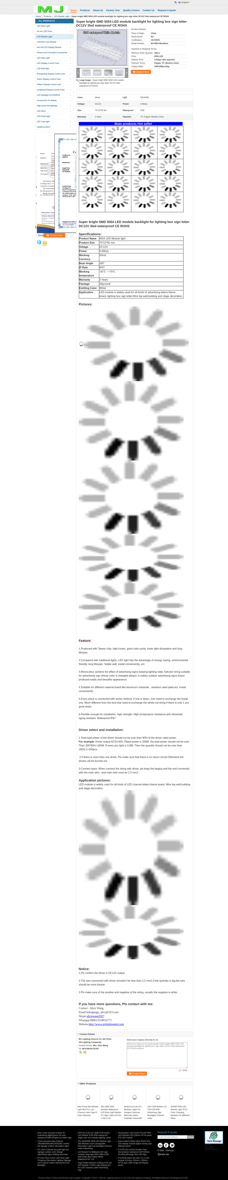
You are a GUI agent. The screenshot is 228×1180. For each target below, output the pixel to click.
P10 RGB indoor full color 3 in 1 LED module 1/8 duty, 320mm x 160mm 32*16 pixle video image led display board (134, 1161)
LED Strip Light (43, 58)
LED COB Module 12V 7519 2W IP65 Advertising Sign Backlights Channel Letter (157, 1112)
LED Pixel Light (43, 26)
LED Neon (41, 111)
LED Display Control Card (48, 63)
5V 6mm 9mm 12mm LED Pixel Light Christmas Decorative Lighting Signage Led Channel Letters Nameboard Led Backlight (54, 1161)
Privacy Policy (45, 1178)
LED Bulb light (43, 68)
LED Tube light (43, 122)
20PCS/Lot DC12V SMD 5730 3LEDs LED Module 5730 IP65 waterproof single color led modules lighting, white (94, 1135)
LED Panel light (43, 116)
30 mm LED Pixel (44, 31)
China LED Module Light (62, 1178)
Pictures (208, 1145)
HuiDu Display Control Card (49, 79)
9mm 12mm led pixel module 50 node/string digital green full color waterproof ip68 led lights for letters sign (55, 1135)
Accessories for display (47, 100)
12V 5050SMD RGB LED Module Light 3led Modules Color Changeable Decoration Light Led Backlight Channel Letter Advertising (95, 1145)
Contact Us (149, 10)
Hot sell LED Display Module (49, 47)
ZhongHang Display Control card (51, 74)
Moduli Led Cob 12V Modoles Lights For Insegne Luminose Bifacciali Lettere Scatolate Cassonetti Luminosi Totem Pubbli (134, 1114)
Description (209, 1147)
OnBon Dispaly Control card (49, 84)
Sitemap (169, 1150)
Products (85, 10)
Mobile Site (163, 1154)
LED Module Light (61, 16)
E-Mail (161, 1150)
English (185, 2)
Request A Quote (167, 10)
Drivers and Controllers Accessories (52, 52)
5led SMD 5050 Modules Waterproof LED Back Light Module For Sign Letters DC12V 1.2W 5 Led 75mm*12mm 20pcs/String (111, 1115)
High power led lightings (47, 106)
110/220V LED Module (46, 42)
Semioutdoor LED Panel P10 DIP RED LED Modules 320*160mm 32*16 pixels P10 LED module (135, 1135)
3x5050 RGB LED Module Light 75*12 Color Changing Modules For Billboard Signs (180, 1112)
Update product (43, 127)
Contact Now (142, 72)
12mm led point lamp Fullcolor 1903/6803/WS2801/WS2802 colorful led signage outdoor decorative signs (53, 1143)
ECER (185, 1178)
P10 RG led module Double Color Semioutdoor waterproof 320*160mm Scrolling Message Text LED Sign (134, 1152)
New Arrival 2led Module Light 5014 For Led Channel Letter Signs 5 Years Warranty (88, 1111)
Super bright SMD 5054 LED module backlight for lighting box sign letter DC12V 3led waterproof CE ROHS (101, 83)
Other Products (211, 1149)
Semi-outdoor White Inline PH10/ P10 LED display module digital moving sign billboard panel (135, 1143)
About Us (98, 10)
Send (190, 1137)
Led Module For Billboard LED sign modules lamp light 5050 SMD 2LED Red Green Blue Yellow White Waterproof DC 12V (93, 1155)
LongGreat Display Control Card (50, 90)
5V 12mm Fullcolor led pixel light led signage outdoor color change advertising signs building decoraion (53, 1152)
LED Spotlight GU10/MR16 (48, 95)
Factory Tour (113, 10)
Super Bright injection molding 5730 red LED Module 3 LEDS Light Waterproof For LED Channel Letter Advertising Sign (95, 1166)
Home (74, 10)
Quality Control (131, 10)
